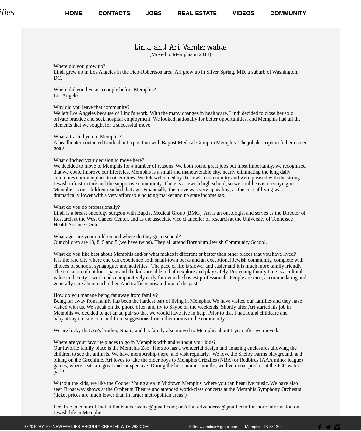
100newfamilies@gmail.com (213, 426)
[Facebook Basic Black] (320, 427)
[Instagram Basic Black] (337, 427)
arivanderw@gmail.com (222, 406)
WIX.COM (140, 426)
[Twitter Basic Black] (328, 427)
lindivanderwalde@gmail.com (144, 406)
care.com (94, 318)
